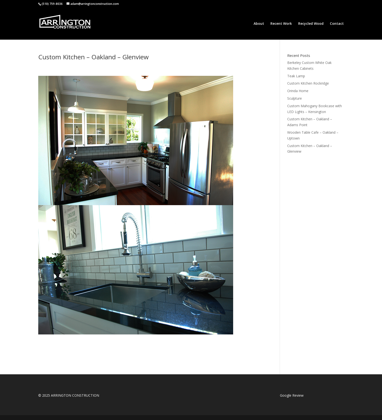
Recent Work (281, 24)
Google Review (292, 395)
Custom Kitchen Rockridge (308, 83)
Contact (337, 24)
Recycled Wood (311, 24)
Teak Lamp (296, 76)
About (259, 24)
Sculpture (294, 98)
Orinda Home (297, 90)
